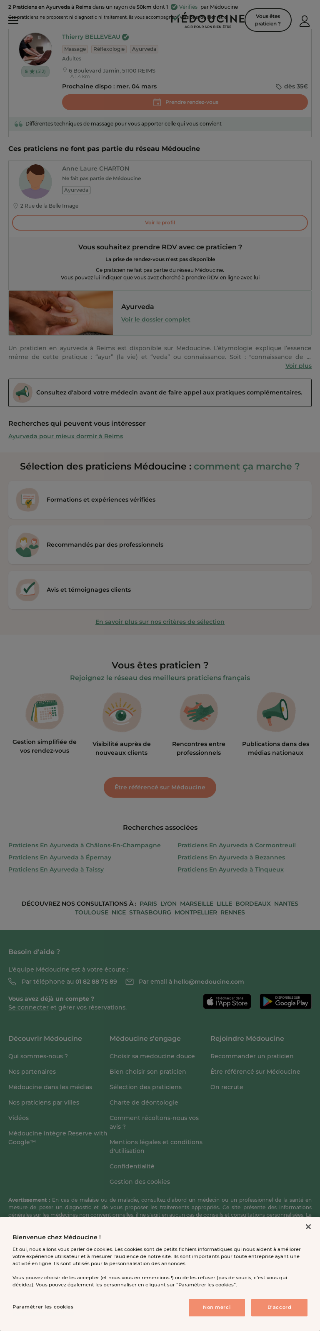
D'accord (280, 1307)
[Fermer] (308, 1227)
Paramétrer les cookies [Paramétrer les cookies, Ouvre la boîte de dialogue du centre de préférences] (43, 1307)
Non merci (216, 1307)
